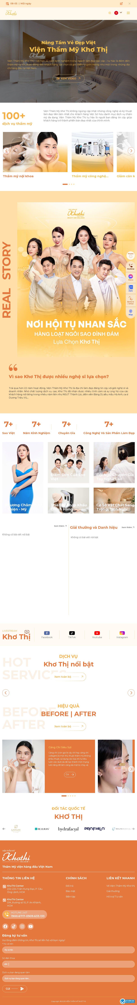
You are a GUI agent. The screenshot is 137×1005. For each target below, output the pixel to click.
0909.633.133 (35, 916)
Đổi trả (69, 886)
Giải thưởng (113, 891)
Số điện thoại (8, 958)
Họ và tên (8, 944)
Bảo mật (70, 891)
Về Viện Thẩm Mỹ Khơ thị (121, 886)
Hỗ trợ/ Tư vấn (115, 896)
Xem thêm (60, 526)
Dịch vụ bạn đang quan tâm (16, 972)
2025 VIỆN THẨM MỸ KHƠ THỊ (73, 1001)
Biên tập (70, 896)
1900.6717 (18, 916)
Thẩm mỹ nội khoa (18, 176)
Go (70, 774)
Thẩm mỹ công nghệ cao (89, 176)
